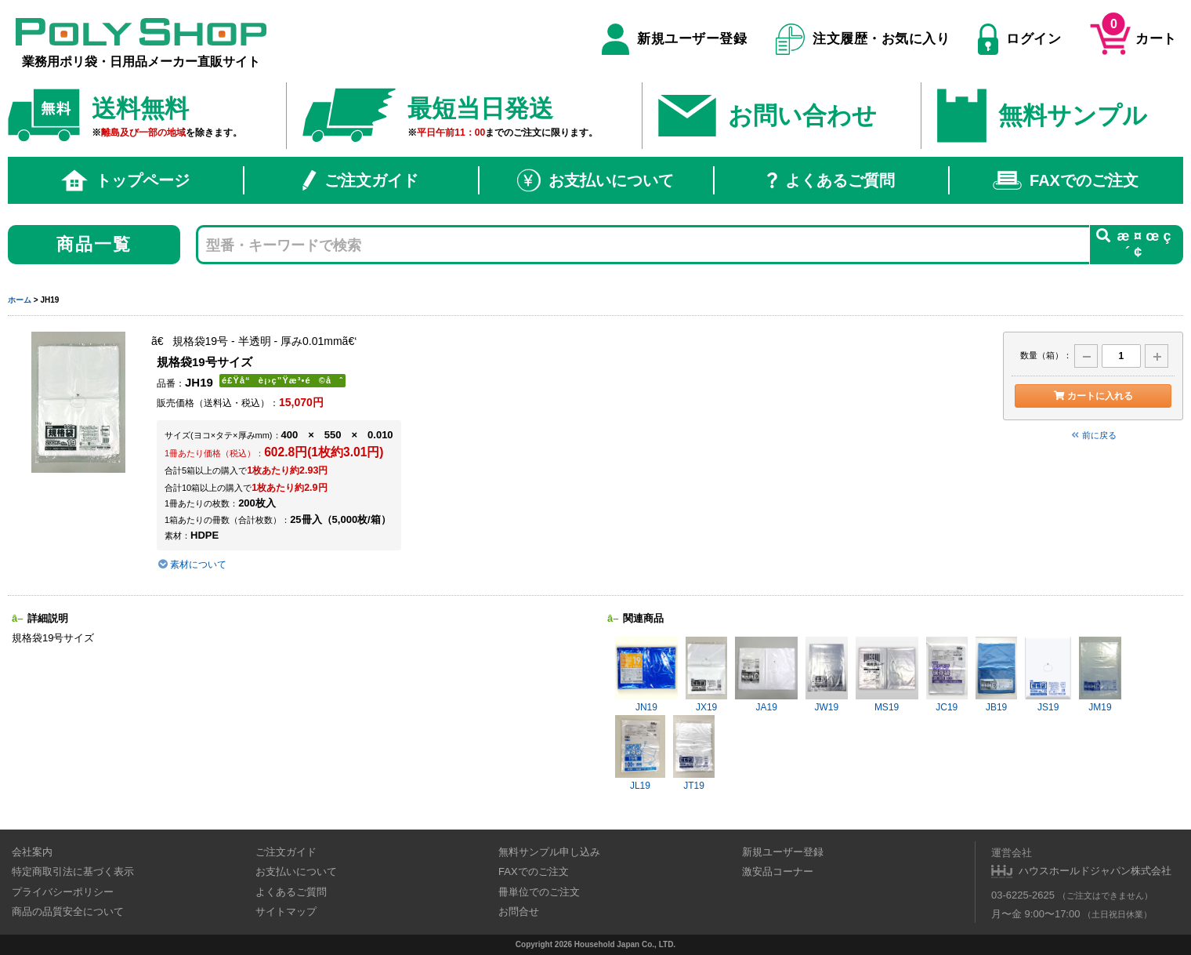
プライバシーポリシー (63, 892)
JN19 (646, 675)
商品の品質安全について (68, 911)
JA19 (766, 675)
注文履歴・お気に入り (863, 39)
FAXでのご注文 (1066, 180)
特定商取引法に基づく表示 (73, 871)
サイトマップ (286, 911)
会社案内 (32, 852)
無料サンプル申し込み (549, 852)
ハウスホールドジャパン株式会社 (1095, 871)
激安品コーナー (777, 871)
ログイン (1019, 39)
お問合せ (518, 911)
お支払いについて (595, 180)
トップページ (125, 180)
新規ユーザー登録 (674, 39)
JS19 (1048, 675)
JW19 (826, 675)
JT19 (694, 753)
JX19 (706, 675)
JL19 (640, 753)
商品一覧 (94, 244)
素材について (191, 564)
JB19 (996, 675)
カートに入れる (1092, 395)
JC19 (947, 675)
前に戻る (1093, 435)
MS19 (887, 675)
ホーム (19, 300)
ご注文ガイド (360, 180)
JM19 (1099, 675)
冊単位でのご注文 (539, 892)
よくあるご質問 (831, 180)
